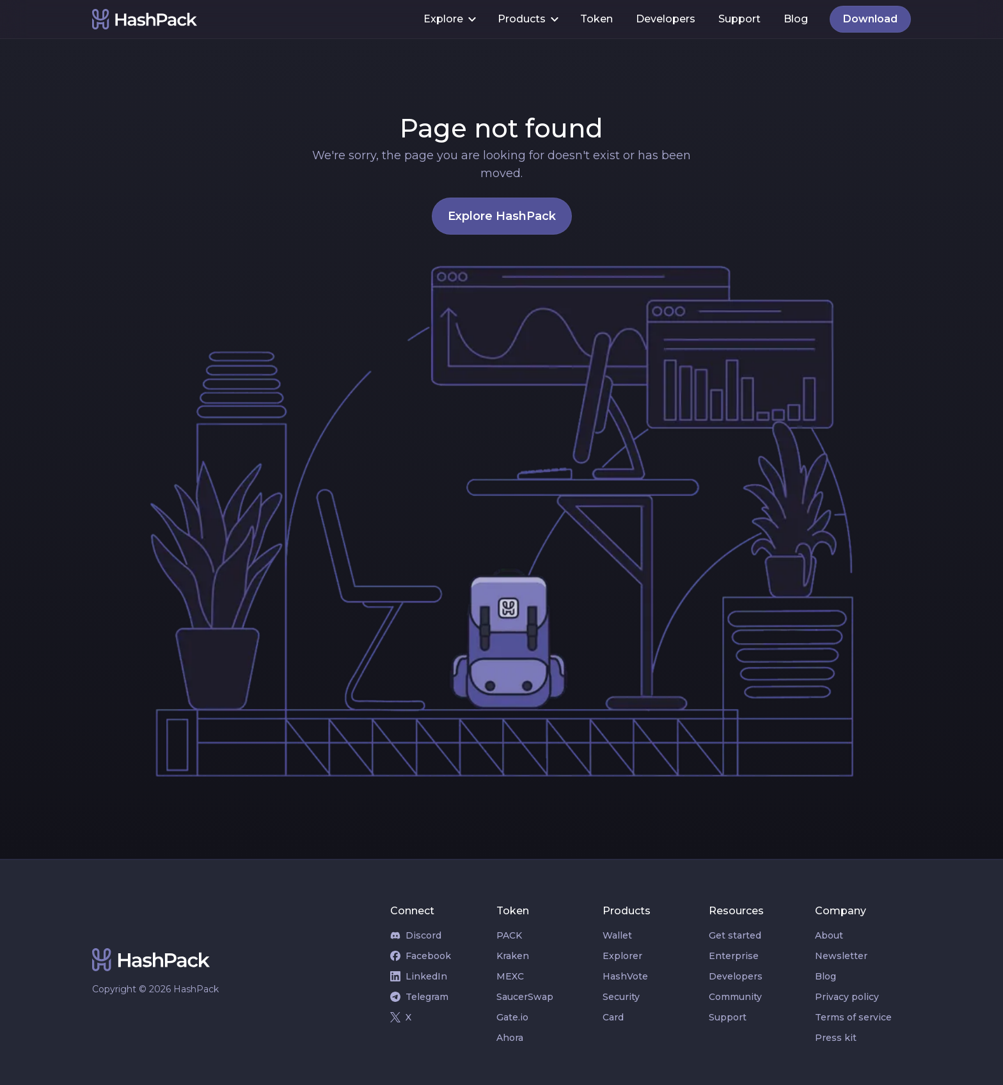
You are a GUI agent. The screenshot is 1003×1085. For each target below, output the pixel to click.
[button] (449, 19)
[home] (252, 19)
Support (739, 19)
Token (596, 19)
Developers (665, 19)
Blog (796, 19)
